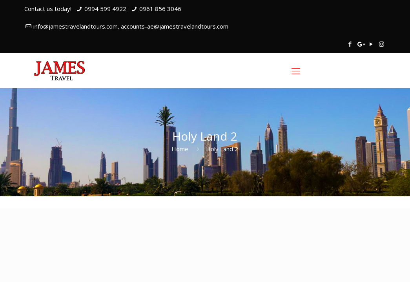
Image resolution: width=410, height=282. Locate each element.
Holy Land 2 (222, 149)
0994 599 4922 (105, 9)
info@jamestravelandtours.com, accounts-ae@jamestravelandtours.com (130, 26)
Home (179, 149)
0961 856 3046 (160, 9)
